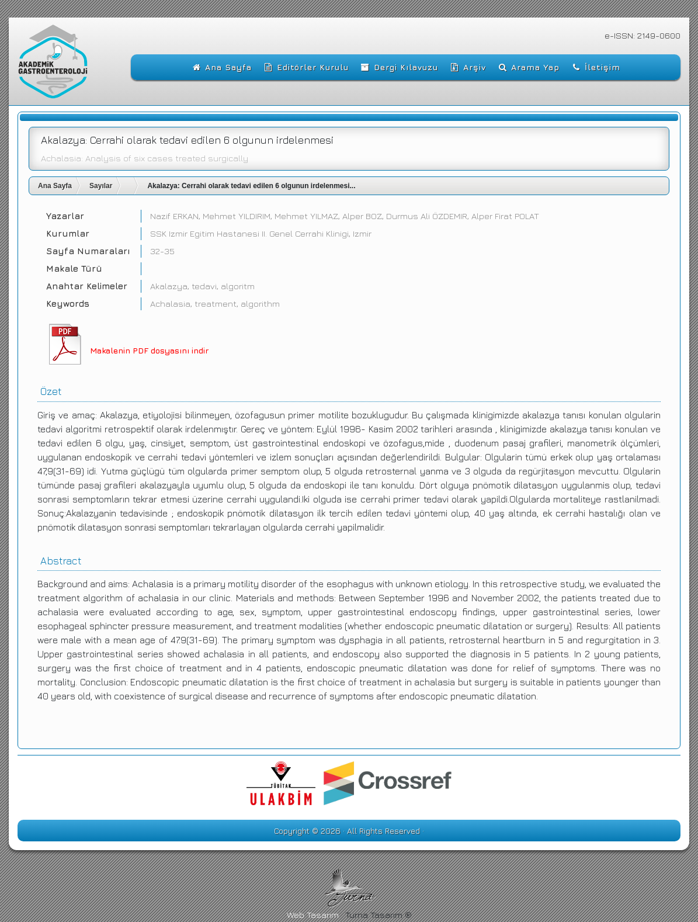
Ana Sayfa (55, 186)
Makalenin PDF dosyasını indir (149, 350)
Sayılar (100, 186)
